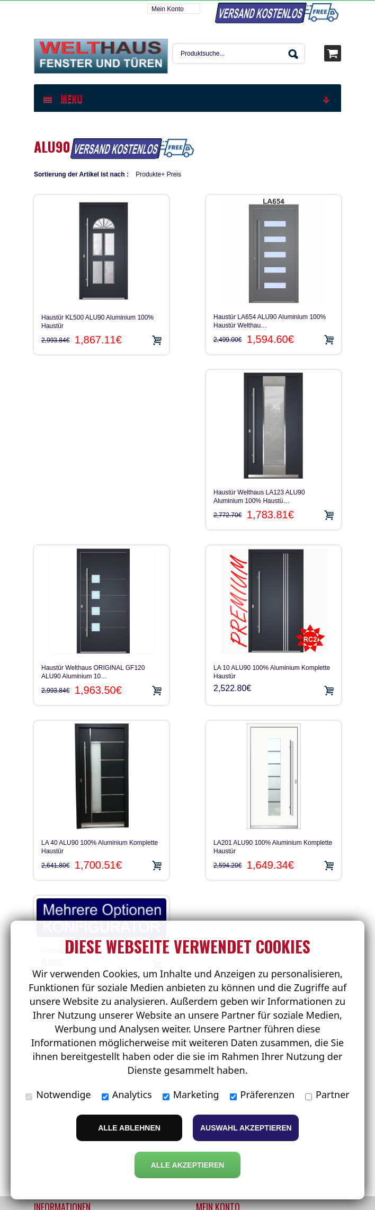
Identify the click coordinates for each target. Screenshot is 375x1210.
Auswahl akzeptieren (246, 1128)
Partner (327, 1094)
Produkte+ (150, 174)
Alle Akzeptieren (188, 1165)
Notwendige (58, 1094)
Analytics (127, 1094)
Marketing (191, 1094)
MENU (187, 98)
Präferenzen (262, 1094)
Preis (174, 174)
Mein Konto (167, 8)
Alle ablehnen (129, 1128)
